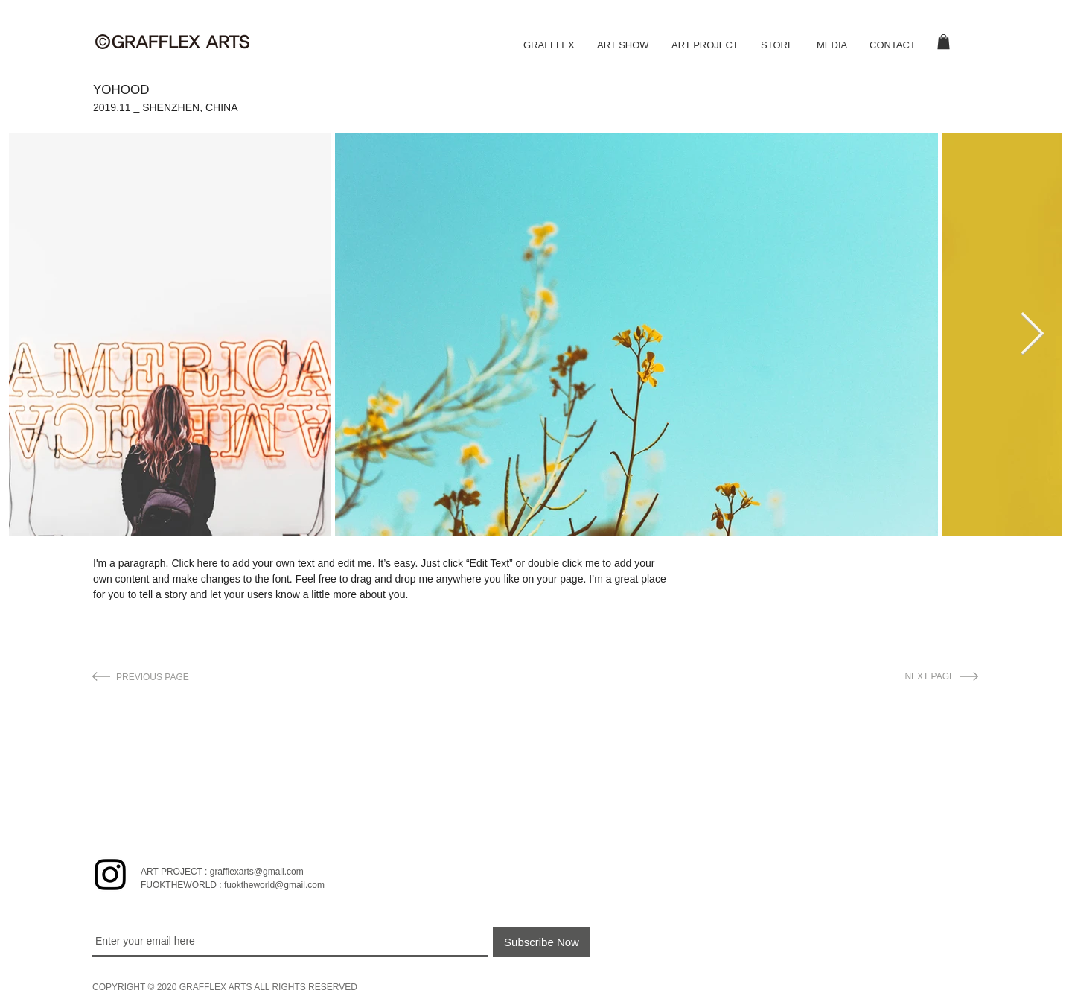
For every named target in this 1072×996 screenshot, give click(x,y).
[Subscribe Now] (541, 942)
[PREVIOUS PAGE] (192, 677)
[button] (943, 41)
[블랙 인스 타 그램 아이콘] (110, 874)
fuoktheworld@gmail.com (274, 885)
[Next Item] (1031, 335)
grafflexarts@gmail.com (257, 871)
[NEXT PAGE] (877, 676)
